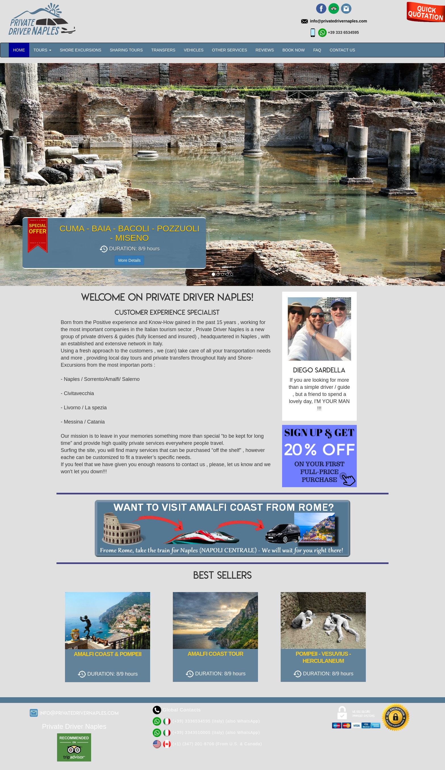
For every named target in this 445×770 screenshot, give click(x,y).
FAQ (317, 50)
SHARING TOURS (126, 50)
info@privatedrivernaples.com (79, 713)
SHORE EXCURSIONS (80, 50)
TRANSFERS (163, 50)
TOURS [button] (42, 50)
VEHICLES (193, 50)
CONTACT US (342, 50)
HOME (19, 50)
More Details (129, 260)
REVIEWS (265, 50)
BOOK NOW (293, 50)
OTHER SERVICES (229, 50)
